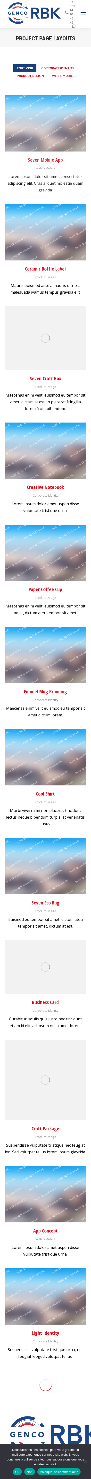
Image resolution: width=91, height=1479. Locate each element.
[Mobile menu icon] (83, 14)
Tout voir (25, 68)
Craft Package (45, 1128)
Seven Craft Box (45, 378)
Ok (17, 1472)
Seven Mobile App (45, 160)
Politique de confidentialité (59, 1472)
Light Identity (45, 1333)
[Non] (85, 1461)
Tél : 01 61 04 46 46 (70, 12)
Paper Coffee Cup (45, 589)
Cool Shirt (45, 793)
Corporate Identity (57, 68)
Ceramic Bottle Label (45, 268)
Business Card (45, 1002)
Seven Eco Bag (45, 902)
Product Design (30, 76)
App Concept (45, 1230)
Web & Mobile (63, 76)
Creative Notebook (45, 487)
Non (30, 1472)
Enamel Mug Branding (45, 691)
